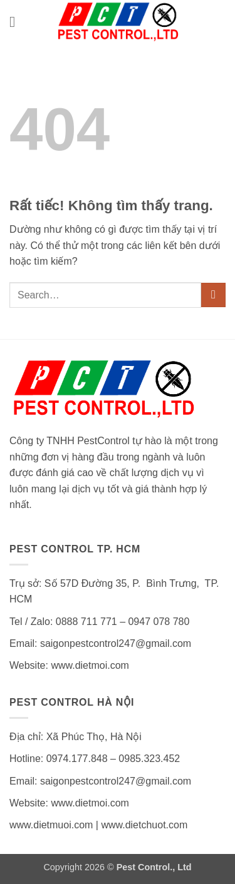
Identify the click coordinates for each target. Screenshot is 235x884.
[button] (16, 21)
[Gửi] (213, 295)
